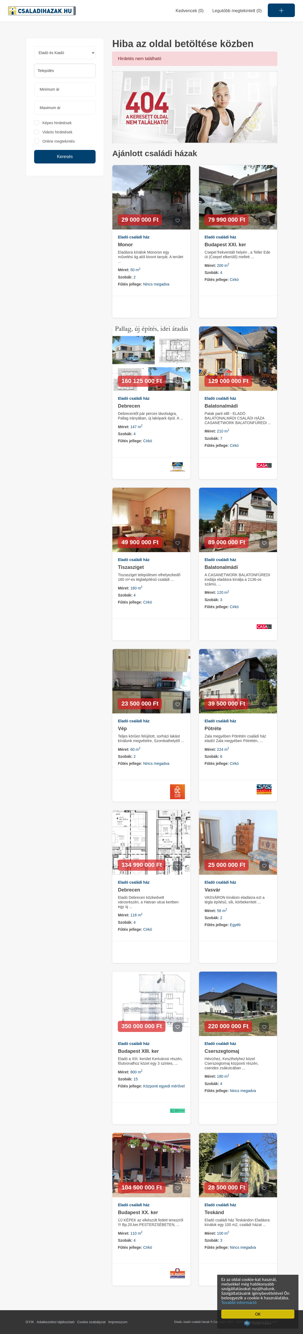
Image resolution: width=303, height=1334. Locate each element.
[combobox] (65, 71)
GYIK (30, 1322)
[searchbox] (65, 71)
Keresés (65, 156)
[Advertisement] (65, 218)
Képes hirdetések (57, 123)
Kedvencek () (190, 10)
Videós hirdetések (58, 132)
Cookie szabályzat (91, 1322)
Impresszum (118, 1322)
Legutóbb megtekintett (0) (237, 10)
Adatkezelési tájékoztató (55, 1322)
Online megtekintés (59, 141)
